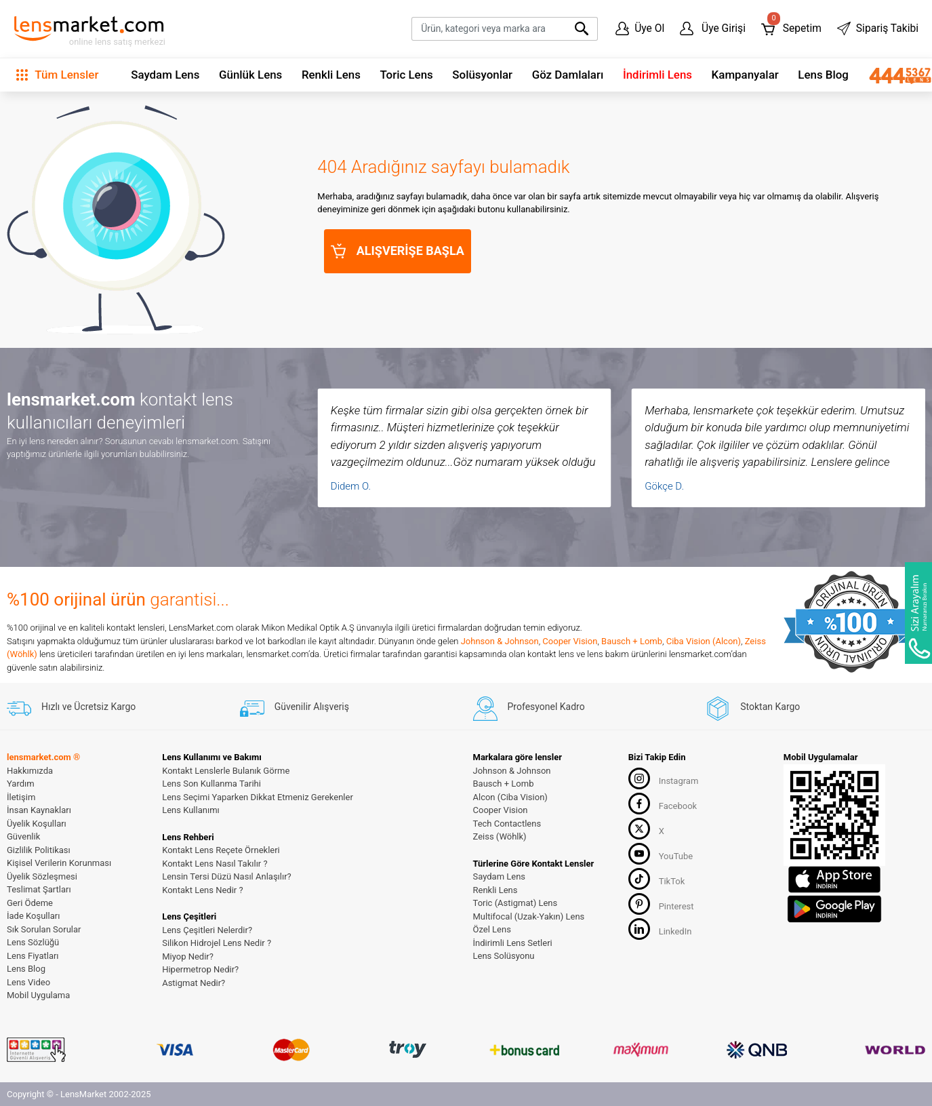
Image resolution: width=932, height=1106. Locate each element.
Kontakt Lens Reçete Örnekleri (221, 850)
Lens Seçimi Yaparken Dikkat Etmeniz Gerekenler (257, 797)
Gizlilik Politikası (38, 850)
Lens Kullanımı (191, 810)
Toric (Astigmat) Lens (515, 903)
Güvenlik (23, 836)
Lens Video (28, 982)
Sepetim (791, 25)
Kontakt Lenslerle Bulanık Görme (225, 771)
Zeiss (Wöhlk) (500, 836)
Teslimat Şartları (39, 889)
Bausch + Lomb (631, 641)
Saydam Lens (165, 74)
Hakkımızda (30, 771)
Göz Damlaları (568, 74)
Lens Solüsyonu (504, 956)
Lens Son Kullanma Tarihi (211, 783)
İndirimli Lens (657, 74)
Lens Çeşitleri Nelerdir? (207, 930)
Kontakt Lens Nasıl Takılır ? (214, 863)
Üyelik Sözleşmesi (42, 876)
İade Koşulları (33, 916)
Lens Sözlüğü (33, 942)
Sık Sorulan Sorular (44, 929)
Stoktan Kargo (753, 706)
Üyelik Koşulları (36, 823)
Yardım (21, 783)
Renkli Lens (331, 74)
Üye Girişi (713, 28)
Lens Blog (823, 74)
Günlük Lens (250, 74)
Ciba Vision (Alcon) (703, 641)
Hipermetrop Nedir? (200, 969)
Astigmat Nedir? (193, 983)
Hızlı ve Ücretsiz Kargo (71, 706)
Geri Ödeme (30, 903)
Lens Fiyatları (33, 956)
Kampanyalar (745, 74)
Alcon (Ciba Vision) (510, 797)
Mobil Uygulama (38, 995)
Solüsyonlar (482, 74)
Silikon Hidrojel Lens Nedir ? (216, 943)
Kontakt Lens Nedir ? (202, 890)
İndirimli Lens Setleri (512, 943)
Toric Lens (406, 74)
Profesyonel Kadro (529, 706)
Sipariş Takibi (877, 28)
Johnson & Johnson (500, 641)
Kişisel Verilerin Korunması (59, 863)
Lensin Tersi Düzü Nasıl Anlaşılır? (226, 876)
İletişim (21, 797)
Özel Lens (492, 929)
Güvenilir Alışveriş (294, 706)
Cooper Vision (569, 641)
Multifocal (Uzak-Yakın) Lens (529, 916)
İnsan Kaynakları (39, 810)
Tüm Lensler (57, 74)
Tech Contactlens (507, 823)
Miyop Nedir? (188, 956)
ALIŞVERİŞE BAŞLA (397, 250)
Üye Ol (639, 28)
